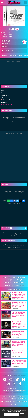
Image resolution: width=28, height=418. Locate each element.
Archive (22, 282)
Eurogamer (8, 401)
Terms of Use (7, 282)
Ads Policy (15, 282)
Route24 (11, 36)
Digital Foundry (13, 398)
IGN (2, 401)
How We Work (21, 277)
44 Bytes (17, 390)
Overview (4, 55)
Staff (14, 277)
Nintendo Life (11, 396)
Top (4, 277)
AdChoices (22, 390)
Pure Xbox (4, 398)
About (9, 277)
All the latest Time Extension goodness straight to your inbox (14, 410)
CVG (12, 404)
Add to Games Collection (10, 51)
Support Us (7, 280)
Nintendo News (22, 398)
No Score (4, 46)
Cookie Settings (9, 285)
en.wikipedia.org (6, 104)
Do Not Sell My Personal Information (14, 392)
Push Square (20, 396)
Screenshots (12, 55)
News (20, 55)
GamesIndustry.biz (22, 401)
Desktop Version (19, 285)
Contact (13, 280)
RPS (16, 404)
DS (9, 32)
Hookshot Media (12, 389)
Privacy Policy (20, 280)
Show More (14, 370)
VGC (14, 401)
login (21, 245)
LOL (14, 29)
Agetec (10, 34)
